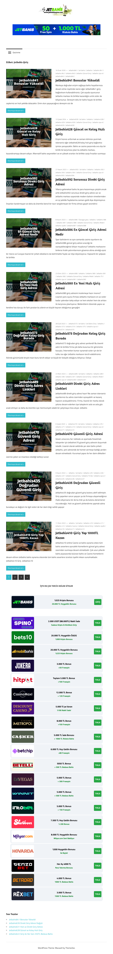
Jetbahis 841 (98, 70)
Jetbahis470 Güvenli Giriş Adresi (79, 434)
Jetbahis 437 (60, 476)
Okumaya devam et (15, 110)
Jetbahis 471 (60, 427)
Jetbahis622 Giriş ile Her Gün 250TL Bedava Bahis (31, 934)
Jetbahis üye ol (98, 73)
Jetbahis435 (60, 479)
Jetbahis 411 (98, 523)
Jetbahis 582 (61, 276)
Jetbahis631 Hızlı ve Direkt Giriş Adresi (26, 926)
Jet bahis (82, 70)
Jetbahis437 (80, 479)
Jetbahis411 (70, 529)
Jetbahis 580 (90, 273)
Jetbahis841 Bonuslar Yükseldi (78, 80)
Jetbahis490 (71, 379)
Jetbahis (89, 70)
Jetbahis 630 (70, 122)
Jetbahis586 (73, 219)
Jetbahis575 (70, 329)
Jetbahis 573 (60, 326)
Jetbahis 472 (70, 427)
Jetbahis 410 (88, 523)
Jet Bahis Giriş (91, 323)
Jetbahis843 (70, 76)
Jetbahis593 (60, 175)
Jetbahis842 (60, 76)
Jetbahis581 (71, 279)
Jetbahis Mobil (99, 222)
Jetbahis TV (99, 276)
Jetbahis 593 (60, 172)
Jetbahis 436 (98, 473)
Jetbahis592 (74, 169)
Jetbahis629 (60, 125)
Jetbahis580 (73, 273)
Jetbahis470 (72, 424)
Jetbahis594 (70, 175)
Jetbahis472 (70, 430)
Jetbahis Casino (71, 526)
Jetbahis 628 (98, 119)
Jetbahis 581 (101, 273)
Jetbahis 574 (70, 326)
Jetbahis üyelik (61, 225)
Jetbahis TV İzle (87, 476)
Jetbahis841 (73, 70)
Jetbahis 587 (61, 222)
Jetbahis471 (60, 430)
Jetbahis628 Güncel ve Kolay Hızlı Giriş (25, 930)
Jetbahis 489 (98, 373)
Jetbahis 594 (70, 172)
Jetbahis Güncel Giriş (84, 73)
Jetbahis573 (73, 323)
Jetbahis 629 (60, 122)
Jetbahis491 (81, 379)
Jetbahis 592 (99, 169)
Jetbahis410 (60, 529)
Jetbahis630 (70, 125)
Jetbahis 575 (81, 326)
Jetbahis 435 (88, 473)
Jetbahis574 (60, 329)
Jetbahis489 (73, 373)
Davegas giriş (83, 219)
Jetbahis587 (71, 225)
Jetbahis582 (81, 279)
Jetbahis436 (70, 479)
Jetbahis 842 (60, 73)
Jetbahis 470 (97, 424)
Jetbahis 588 (71, 222)
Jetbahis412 (80, 529)
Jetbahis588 (81, 225)
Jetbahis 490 (60, 376)
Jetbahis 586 (101, 219)
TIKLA (97, 622)
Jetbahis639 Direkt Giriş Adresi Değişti (26, 923)
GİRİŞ (97, 602)
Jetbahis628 (73, 119)
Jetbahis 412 (60, 526)
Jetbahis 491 (70, 376)
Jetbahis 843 (70, 73)
